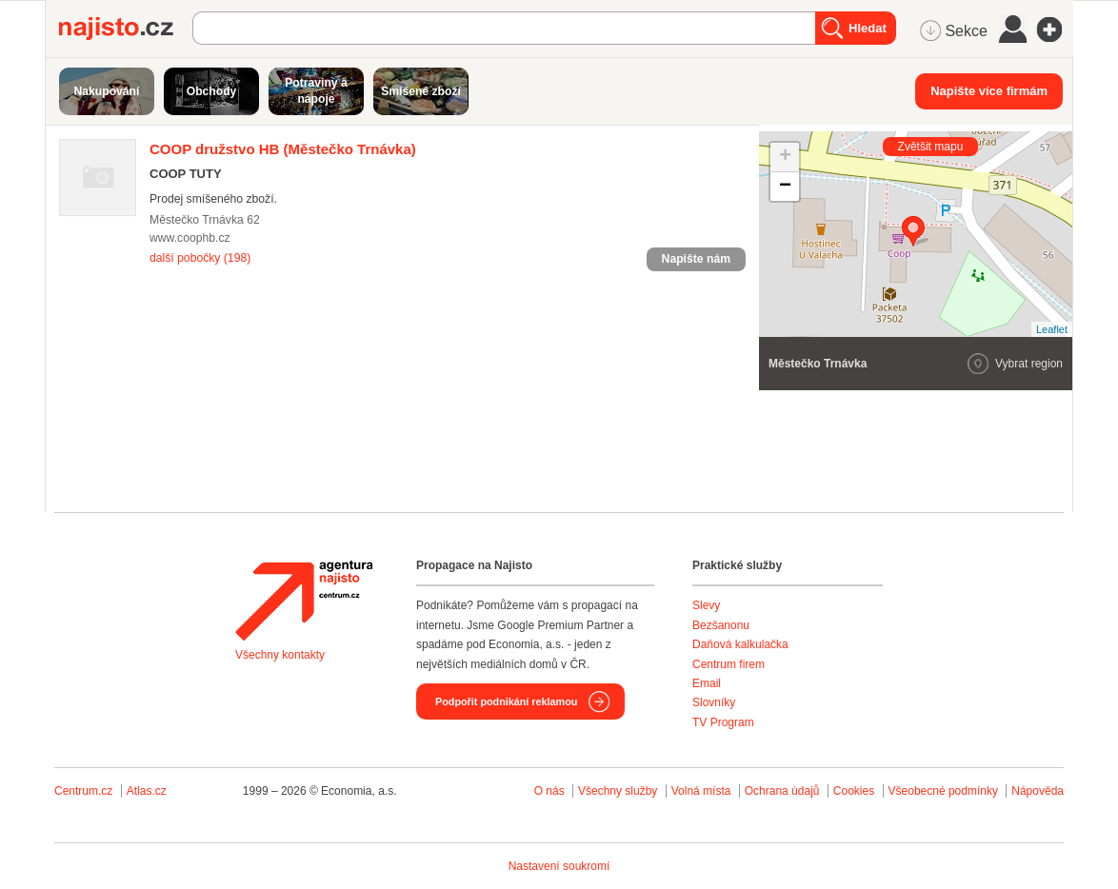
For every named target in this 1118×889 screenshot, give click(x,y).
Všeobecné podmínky (943, 791)
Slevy (706, 605)
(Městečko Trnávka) (283, 149)
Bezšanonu (720, 625)
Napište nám (696, 259)
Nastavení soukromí (559, 866)
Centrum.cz (83, 791)
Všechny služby (619, 791)
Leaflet (1052, 329)
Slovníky (713, 702)
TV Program (723, 722)
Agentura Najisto (303, 601)
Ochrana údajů (782, 791)
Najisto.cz (125, 28)
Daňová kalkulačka (740, 644)
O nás (549, 791)
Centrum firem (728, 664)
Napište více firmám (989, 91)
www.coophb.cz (190, 238)
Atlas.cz (147, 791)
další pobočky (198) (200, 258)
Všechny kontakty (280, 655)
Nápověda (1037, 791)
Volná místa (701, 791)
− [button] (785, 186)
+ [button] (785, 157)
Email (706, 683)
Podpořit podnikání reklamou (506, 701)
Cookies (853, 791)
